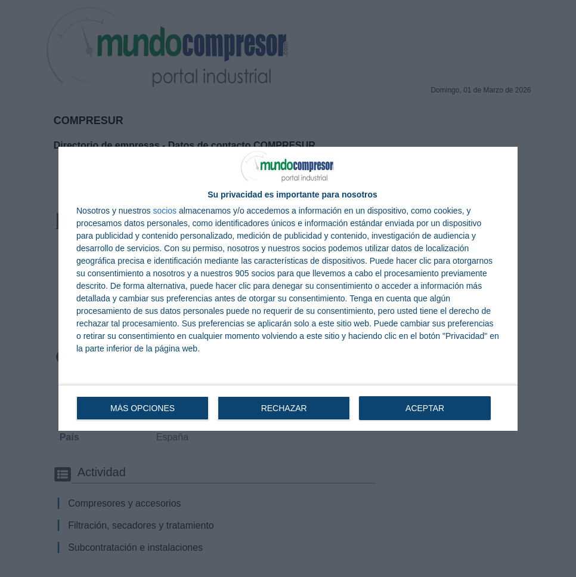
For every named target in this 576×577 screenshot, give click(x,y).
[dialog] (288, 289)
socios (164, 210)
